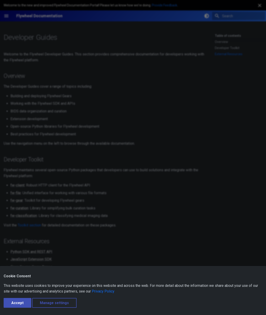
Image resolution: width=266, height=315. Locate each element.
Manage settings (54, 303)
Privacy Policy (103, 291)
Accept (17, 303)
